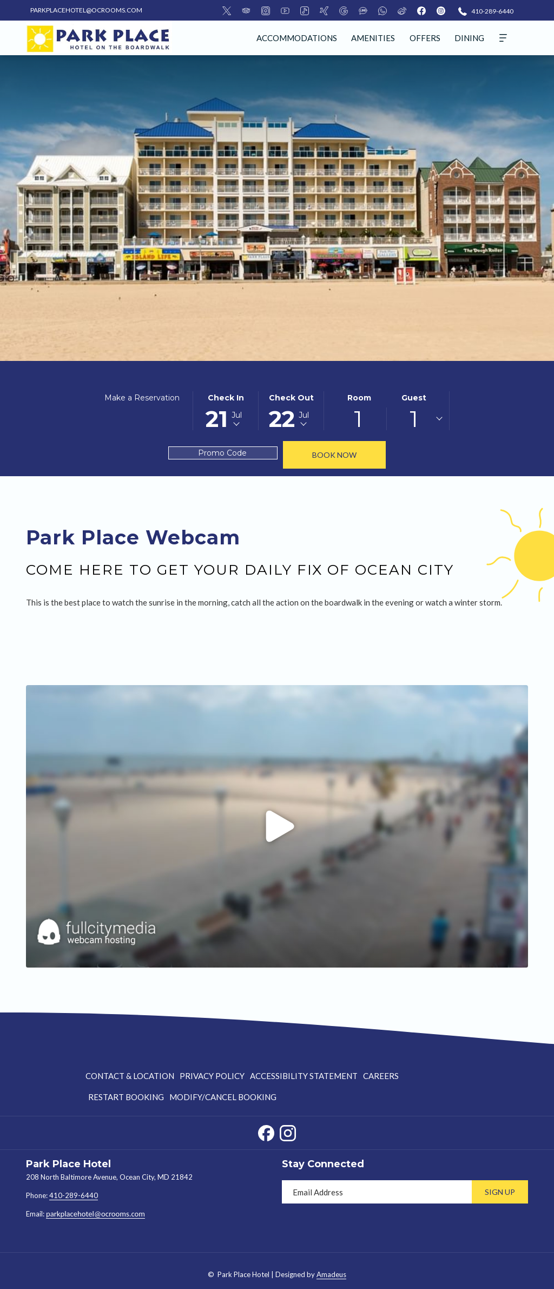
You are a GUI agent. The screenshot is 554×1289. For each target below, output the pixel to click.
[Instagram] (265, 10)
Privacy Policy (212, 1076)
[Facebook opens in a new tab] (266, 1131)
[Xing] (324, 10)
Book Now (334, 454)
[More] (503, 38)
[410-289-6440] (485, 10)
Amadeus (331, 1274)
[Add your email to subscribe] (377, 1191)
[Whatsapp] (382, 10)
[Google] (343, 10)
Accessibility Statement (304, 1076)
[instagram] (441, 10)
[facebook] (421, 10)
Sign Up (500, 1191)
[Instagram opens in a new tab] (288, 1131)
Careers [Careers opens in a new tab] (381, 1078)
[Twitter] (226, 10)
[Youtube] (285, 10)
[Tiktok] (304, 10)
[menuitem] (296, 38)
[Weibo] (402, 10)
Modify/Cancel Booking (222, 1097)
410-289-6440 (73, 1195)
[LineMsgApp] (363, 10)
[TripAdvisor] (246, 10)
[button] (225, 410)
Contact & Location (129, 1076)
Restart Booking (126, 1097)
